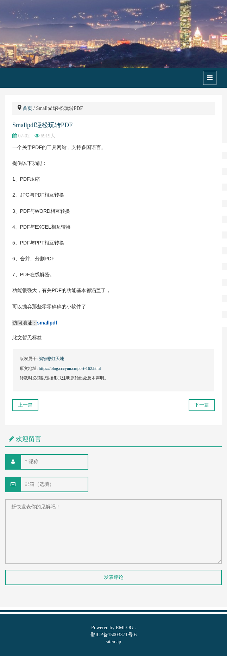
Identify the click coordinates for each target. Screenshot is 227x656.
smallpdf (47, 323)
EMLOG (124, 627)
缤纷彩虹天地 (51, 358)
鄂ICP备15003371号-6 (113, 634)
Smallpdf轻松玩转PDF (42, 125)
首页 (27, 108)
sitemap (113, 641)
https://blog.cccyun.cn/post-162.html (70, 368)
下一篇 (201, 405)
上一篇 (25, 405)
